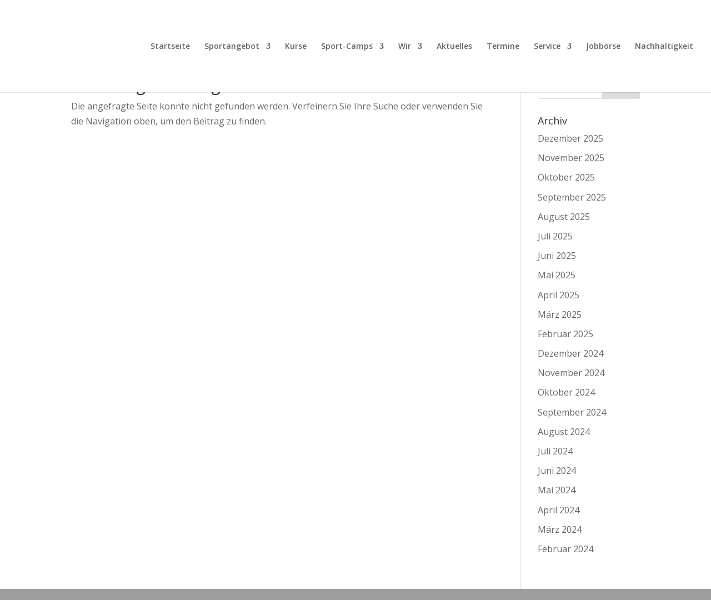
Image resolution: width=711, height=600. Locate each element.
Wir (404, 46)
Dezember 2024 (570, 353)
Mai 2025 (556, 275)
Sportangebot (231, 46)
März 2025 (560, 314)
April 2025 (558, 295)
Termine (503, 46)
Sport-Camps (347, 46)
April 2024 (558, 510)
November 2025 (571, 158)
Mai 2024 (556, 490)
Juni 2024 (557, 470)
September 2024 (572, 412)
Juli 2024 (555, 451)
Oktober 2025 (566, 177)
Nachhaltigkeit (664, 46)
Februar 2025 (565, 334)
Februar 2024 (565, 549)
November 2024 (571, 373)
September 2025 (572, 197)
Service (547, 46)
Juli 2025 (555, 236)
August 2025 (564, 217)
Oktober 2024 (566, 392)
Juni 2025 (557, 255)
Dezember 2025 (570, 138)
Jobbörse (603, 46)
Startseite (170, 46)
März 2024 (560, 529)
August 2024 (564, 432)
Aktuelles (454, 46)
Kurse (296, 46)
